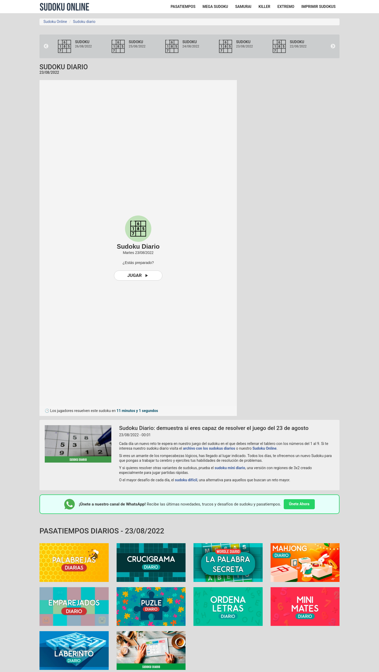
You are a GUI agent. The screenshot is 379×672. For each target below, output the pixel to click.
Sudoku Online (64, 6)
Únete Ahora (299, 504)
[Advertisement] (292, 159)
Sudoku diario (84, 21)
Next (333, 46)
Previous (46, 46)
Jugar (138, 275)
